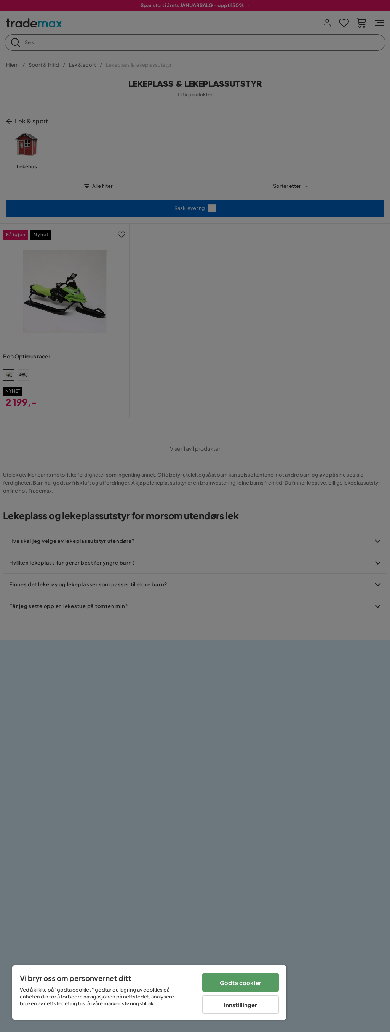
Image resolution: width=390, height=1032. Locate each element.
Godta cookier (240, 982)
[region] (149, 992)
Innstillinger (240, 1004)
